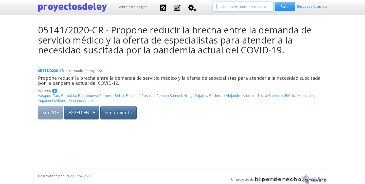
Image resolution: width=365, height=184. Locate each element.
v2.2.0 (87, 176)
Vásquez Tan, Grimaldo (57, 95)
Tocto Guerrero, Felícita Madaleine (285, 95)
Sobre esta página (133, 7)
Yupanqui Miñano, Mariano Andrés (66, 100)
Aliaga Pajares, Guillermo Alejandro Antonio (220, 95)
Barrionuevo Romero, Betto (101, 95)
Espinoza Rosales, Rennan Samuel (154, 95)
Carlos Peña (73, 176)
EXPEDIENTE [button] (81, 112)
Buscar (285, 6)
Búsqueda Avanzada (312, 6)
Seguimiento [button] (118, 112)
